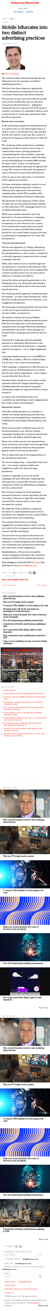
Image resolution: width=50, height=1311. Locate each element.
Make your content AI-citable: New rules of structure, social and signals (20, 928)
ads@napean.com (9, 1269)
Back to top (43, 1008)
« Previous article (9, 585)
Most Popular (18, 12)
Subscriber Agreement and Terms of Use (21, 1289)
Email (7, 18)
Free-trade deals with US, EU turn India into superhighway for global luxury (21, 610)
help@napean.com (30, 1259)
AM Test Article (10, 690)
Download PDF (10, 576)
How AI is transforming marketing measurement (23, 621)
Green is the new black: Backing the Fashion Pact (24, 694)
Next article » (42, 585)
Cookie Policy (10, 1285)
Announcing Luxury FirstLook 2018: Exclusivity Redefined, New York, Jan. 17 (22, 724)
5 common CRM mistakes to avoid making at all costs (25, 606)
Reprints (24, 572)
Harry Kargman (12, 74)
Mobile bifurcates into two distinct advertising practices (24, 33)
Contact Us (9, 1293)
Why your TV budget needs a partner (18, 602)
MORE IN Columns (10, 787)
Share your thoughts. (15, 580)
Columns (5, 22)
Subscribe (29, 12)
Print (14, 18)
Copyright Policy (25, 1282)
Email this (9, 572)
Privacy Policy (10, 1282)
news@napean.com (23, 1264)
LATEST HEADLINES (8, 592)
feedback (34, 1303)
